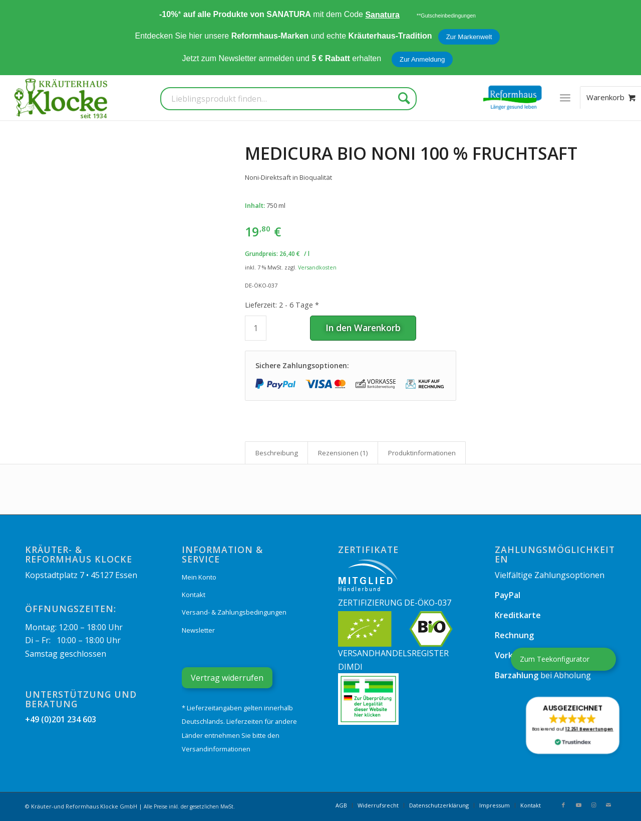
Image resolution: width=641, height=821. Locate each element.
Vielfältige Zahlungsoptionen (549, 575)
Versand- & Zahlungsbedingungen (234, 612)
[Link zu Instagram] (593, 804)
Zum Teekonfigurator (554, 659)
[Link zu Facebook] (563, 804)
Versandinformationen (216, 748)
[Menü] (565, 97)
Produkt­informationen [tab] (422, 452)
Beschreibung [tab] (276, 452)
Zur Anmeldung (422, 59)
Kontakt (193, 594)
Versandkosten (317, 267)
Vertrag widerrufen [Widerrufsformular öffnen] (227, 677)
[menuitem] (565, 97)
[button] (572, 725)
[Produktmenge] (255, 328)
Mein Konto (199, 577)
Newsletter (198, 630)
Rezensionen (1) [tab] (343, 452)
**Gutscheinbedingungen (446, 16)
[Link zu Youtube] (578, 804)
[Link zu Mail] (608, 804)
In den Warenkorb (363, 328)
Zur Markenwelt (469, 37)
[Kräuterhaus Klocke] (62, 97)
